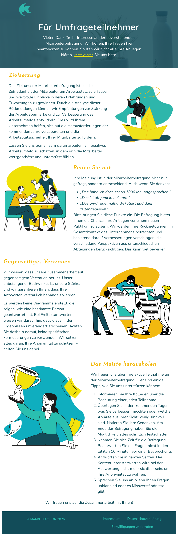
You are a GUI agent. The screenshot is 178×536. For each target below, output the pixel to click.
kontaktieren (83, 55)
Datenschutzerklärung (144, 518)
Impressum (111, 518)
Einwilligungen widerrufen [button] (132, 526)
